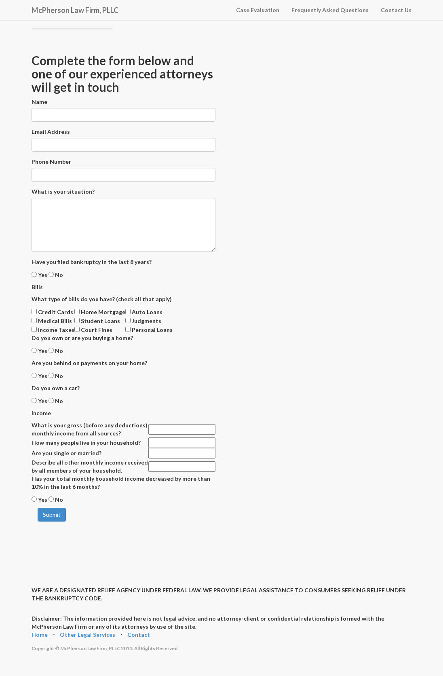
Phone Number (51, 161)
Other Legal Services (87, 634)
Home (40, 634)
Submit (52, 514)
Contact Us (396, 9)
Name (39, 101)
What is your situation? (63, 191)
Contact (138, 634)
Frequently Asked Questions (330, 9)
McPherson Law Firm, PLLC (75, 9)
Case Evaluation (257, 9)
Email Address (51, 131)
